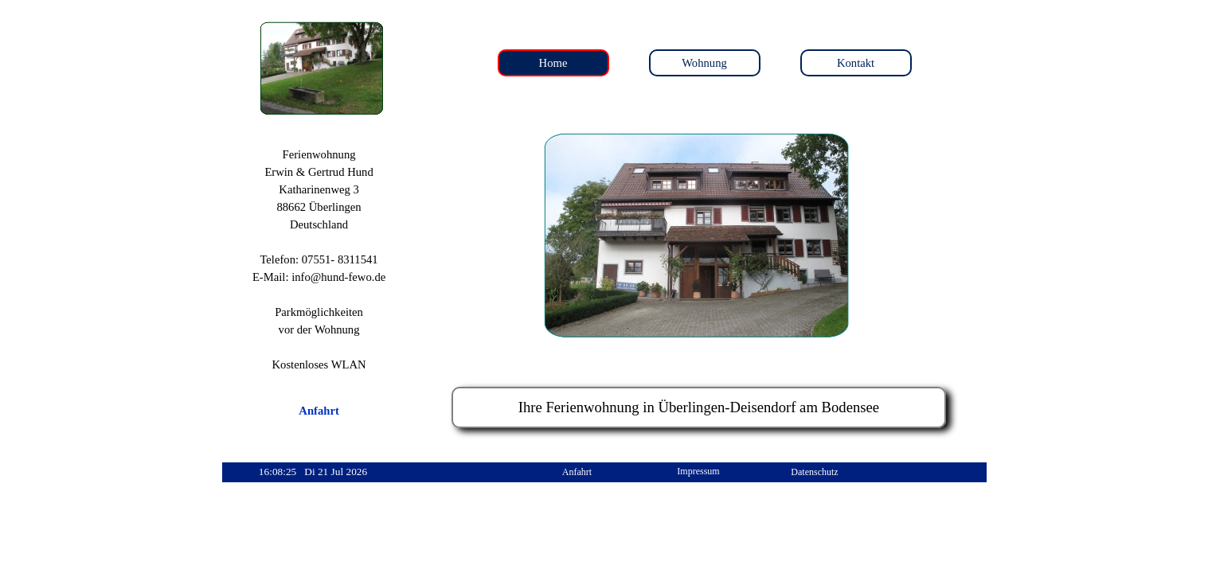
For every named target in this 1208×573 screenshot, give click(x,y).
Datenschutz (814, 471)
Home (553, 63)
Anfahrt (318, 410)
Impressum (698, 471)
